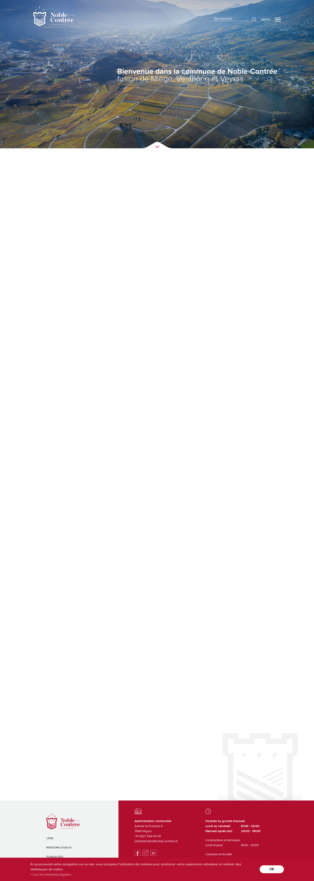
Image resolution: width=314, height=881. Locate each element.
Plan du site (54, 856)
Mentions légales (59, 847)
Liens (50, 838)
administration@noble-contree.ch (156, 841)
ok (271, 869)
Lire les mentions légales (52, 874)
